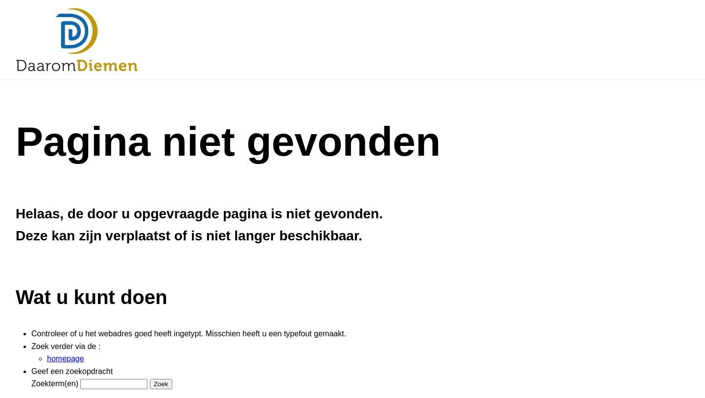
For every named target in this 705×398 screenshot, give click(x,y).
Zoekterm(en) (54, 383)
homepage (65, 358)
